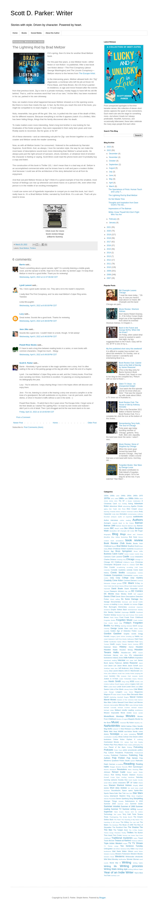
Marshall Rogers (123, 697)
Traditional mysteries (122, 838)
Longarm (119, 692)
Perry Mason (118, 745)
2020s (111, 501)
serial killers (108, 783)
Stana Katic (113, 793)
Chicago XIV (109, 562)
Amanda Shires (115, 511)
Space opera (127, 790)
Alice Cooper (132, 509)
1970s (107, 498)
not (122, 734)
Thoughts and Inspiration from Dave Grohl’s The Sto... (123, 204)
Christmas (139, 562)
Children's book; (128, 562)
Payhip (140, 742)
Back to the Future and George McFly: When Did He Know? (129, 330)
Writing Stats (110, 869)
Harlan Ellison (122, 642)
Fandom (107, 615)
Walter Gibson (127, 851)
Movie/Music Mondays (114, 716)
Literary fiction (128, 689)
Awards (114, 523)
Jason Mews (122, 666)
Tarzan (127, 812)
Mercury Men (124, 705)
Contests (107, 575)
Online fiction (118, 739)
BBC (112, 528)
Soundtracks (116, 790)
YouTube (107, 875)
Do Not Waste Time (117, 199)
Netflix (110, 729)
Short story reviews (118, 788)
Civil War (139, 565)
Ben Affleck (129, 528)
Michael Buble (138, 705)
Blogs (123, 534)
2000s (136, 498)
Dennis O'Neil (109, 596)
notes (126, 734)
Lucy (21, 314)
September (114, 164)
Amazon (123, 511)
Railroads (139, 760)
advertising (126, 506)
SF (128, 782)
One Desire (133, 737)
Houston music (111, 650)
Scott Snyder (132, 780)
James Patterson (115, 663)
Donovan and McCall (129, 602)
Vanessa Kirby (125, 849)
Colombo (107, 570)
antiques (114, 517)
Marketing (113, 697)
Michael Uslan (109, 710)
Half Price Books (121, 639)
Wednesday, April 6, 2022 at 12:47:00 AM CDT (38, 277)
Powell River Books (28, 345)
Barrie (22, 265)
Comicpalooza (131, 573)
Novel (140, 734)
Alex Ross (121, 509)
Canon (126, 554)
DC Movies (109, 594)
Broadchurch (138, 549)
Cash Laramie (116, 557)
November (113, 157)
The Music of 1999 (126, 825)
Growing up (130, 636)
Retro (130, 769)
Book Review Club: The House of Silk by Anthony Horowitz (129, 404)
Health (112, 644)
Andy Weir (115, 514)
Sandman (131, 777)
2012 (109, 260)
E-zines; (120, 604)
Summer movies (112, 806)
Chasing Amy (121, 559)
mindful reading (128, 710)
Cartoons (107, 557)
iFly (130, 655)
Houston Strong (126, 650)
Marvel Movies (110, 700)
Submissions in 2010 (134, 801)
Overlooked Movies (111, 742)
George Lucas (117, 628)
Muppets (131, 719)
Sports (106, 793)
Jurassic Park (126, 676)
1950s (129, 496)
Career (131, 554)
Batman (139, 523)
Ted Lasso (117, 814)
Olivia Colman (123, 737)
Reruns (106, 769)
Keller (106, 681)
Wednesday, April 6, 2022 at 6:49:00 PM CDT (38, 355)
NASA (123, 726)
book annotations (117, 541)
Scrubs (140, 780)
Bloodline (107, 537)
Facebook (139, 612)
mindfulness (139, 710)
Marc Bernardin (132, 694)
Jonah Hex (121, 673)
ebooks (126, 604)
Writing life (110, 866)
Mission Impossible (111, 713)
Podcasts (108, 750)
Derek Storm (120, 596)
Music (115, 722)
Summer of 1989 (128, 806)
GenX (135, 626)
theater (140, 830)
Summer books (136, 804)
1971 (112, 498)
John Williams (112, 673)
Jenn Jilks (23, 329)
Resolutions (122, 769)
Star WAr (129, 793)
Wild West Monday (111, 859)
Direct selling (115, 599)
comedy (129, 570)
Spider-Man (138, 790)
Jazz (116, 668)
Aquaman (129, 517)
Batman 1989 (109, 526)
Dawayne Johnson (117, 591)
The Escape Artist (87, 73)
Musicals (123, 723)
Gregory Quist (115, 636)
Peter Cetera (128, 745)
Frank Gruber (138, 620)
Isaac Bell (133, 660)
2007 (109, 278)
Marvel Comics (136, 697)
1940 (117, 496)
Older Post (92, 423)
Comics (140, 573)
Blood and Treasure (135, 534)
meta (131, 705)
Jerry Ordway (135, 668)
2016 (109, 245)
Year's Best (138, 873)
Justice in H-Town (111, 679)
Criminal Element (130, 580)
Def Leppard (138, 594)
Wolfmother (122, 859)
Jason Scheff (133, 666)
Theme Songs (109, 833)
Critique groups (116, 583)
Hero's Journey (133, 644)
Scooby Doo (123, 780)
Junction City (114, 676)
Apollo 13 (121, 517)
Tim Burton (138, 833)
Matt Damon (138, 700)
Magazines (139, 692)
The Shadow (133, 827)
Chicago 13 (139, 559)
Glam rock (128, 628)
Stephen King (124, 796)
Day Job (127, 591)
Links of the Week (116, 689)
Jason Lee (112, 666)
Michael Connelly (110, 707)
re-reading (119, 764)
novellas (115, 737)
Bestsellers (113, 531)
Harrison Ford (133, 642)
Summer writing (129, 809)
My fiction (130, 723)
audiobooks (138, 517)
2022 (109, 150)
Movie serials (138, 713)
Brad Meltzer (24, 248)
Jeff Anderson (123, 668)
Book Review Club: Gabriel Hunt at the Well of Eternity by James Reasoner (130, 365)
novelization (108, 737)
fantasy (113, 615)
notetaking (132, 734)
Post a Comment (23, 417)
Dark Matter (133, 586)
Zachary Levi (115, 875)
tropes (125, 843)
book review (134, 540)
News (133, 729)
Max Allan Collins (110, 702)
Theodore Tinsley (120, 833)
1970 (141, 496)
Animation (123, 514)
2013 (109, 256)
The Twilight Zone (120, 830)
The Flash (117, 819)
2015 (109, 249)
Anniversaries (132, 514)
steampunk (114, 796)
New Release (126, 729)
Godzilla (106, 631)
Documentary (116, 602)
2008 (109, 274)
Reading (129, 763)
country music (138, 575)
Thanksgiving (113, 817)
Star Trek (122, 793)
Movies (130, 716)
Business (108, 554)
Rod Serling (116, 775)
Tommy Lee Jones (128, 835)
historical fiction (110, 647)
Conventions (117, 575)
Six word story (133, 788)
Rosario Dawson (128, 775)
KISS (132, 681)
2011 (109, 264)
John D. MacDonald (131, 671)
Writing (126, 862)
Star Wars (138, 793)
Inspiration (139, 658)
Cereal (132, 557)
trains (135, 838)
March (112, 186)
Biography (107, 534)
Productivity (128, 753)
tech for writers (137, 812)
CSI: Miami (128, 583)
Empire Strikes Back (119, 609)
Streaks (121, 801)
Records (125, 767)
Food (121, 617)
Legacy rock (134, 684)
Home (15, 33)
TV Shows (137, 843)
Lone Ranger (109, 692)
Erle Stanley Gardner (112, 612)
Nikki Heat (113, 731)
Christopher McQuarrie (112, 565)
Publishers (123, 755)
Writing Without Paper (135, 869)
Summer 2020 (110, 804)
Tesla (134, 814)
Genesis (129, 626)
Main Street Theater (119, 694)
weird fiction (138, 851)
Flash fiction (114, 617)
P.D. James (124, 742)
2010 (109, 267)
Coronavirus (127, 575)
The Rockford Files (119, 827)
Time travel (108, 835)
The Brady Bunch (125, 817)
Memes (140, 702)
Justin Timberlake (125, 679)
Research (113, 769)
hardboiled (112, 642)
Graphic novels (130, 634)
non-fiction (128, 731)
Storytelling (138, 798)
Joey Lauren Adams (116, 671)
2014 (109, 253)
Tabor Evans (118, 812)
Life (137, 687)
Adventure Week (116, 506)
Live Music (138, 689)
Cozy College (122, 578)
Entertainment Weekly (135, 609)
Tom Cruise (117, 835)
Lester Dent (130, 687)
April (111, 183)
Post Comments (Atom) (33, 427)
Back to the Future (126, 523)
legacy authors (125, 684)
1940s (123, 496)
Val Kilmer (116, 849)
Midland (118, 710)
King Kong (125, 681)
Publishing (133, 755)
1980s (121, 498)
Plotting (129, 747)
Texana (140, 814)
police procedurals (130, 750)
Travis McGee (109, 840)
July (111, 172)
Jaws (112, 668)
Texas (106, 817)
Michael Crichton (124, 707)
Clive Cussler (109, 567)
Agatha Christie (137, 506)
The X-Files (133, 830)
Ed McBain (134, 604)
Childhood (118, 562)
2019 (109, 234)
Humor (140, 652)
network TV (116, 729)
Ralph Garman (109, 764)
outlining (140, 739)
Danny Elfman (124, 586)
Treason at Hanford (123, 840)
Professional (139, 753)
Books (24, 33)
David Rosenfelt (130, 588)
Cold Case (139, 567)
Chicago (130, 559)
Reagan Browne (115, 767)
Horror (131, 647)
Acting (130, 503)
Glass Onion (138, 628)
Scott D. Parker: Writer (42, 13)
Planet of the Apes (117, 747)
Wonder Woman (133, 859)
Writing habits (138, 863)
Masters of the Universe (125, 700)
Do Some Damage (129, 599)
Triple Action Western (113, 843)
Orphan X (130, 739)
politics (140, 750)
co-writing (130, 567)
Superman (108, 812)
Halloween (130, 639)
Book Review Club (114, 543)
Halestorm (111, 639)
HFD (141, 644)
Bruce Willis (138, 551)
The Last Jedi (134, 822)
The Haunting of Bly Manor (130, 819)
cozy (112, 578)
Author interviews (111, 520)
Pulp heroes (132, 758)
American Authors (132, 511)
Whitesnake (129, 857)
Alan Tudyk (113, 509)
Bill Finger (139, 531)
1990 (126, 498)
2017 (109, 242)
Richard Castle (118, 772)
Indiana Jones (118, 658)
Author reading (125, 520)
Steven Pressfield (110, 798)
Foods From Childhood (133, 617)
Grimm (123, 636)
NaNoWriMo (112, 725)
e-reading (113, 604)
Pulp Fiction (118, 758)
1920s (106, 496)
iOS (127, 660)
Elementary (122, 607)
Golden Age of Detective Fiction (123, 631)
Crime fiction (117, 580)
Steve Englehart (137, 796)
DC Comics (137, 591)
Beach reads (119, 528)
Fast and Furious (128, 615)
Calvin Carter (117, 554)
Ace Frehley (122, 503)
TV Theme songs (111, 846)
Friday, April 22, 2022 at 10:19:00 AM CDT (36, 412)
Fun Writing (115, 626)
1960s (135, 496)
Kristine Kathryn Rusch (111, 684)
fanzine (119, 615)
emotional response (135, 607)
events (132, 612)
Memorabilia (114, 705)
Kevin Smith (115, 681)
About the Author (52, 33)
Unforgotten (108, 849)
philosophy (136, 745)
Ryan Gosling (121, 777)
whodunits (139, 857)
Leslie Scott (121, 687)
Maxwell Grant (123, 702)
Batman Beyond (121, 526)
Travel (140, 838)
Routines (140, 775)
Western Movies (137, 854)
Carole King (139, 554)
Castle (126, 556)
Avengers (107, 523)
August (112, 168)
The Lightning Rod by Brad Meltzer (123, 195)
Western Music (109, 857)
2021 (109, 227)
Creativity (108, 580)
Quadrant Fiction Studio (121, 760)
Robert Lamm (132, 772)
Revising (135, 769)
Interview (121, 660)
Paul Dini (133, 742)
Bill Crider (130, 531)
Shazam (112, 785)
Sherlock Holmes (124, 785)
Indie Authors (128, 658)
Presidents (119, 753)
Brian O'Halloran (114, 549)
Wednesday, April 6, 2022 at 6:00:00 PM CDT (38, 305)
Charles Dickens (110, 559)
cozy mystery (136, 578)
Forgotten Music (124, 620)
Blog (115, 534)
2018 (109, 238)
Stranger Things (110, 801)
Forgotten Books (109, 620)
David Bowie (117, 588)
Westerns (120, 856)
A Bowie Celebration (133, 501)
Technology (108, 814)
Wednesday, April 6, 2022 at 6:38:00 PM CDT (38, 321)
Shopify (135, 785)
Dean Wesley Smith (124, 594)
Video (132, 849)
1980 (116, 498)
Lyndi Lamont (25, 285)
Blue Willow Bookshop (119, 537)
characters (139, 557)
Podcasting (138, 747)
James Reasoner (130, 663)
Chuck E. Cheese (128, 565)
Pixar (105, 747)
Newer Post (18, 423)
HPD (134, 652)
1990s (131, 498)
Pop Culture (109, 753)
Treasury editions (137, 840)
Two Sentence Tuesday (131, 846)
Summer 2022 (123, 804)
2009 (109, 271)
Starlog (106, 796)
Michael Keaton (137, 707)
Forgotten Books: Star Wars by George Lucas (130, 466)
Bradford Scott (133, 546)
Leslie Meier (112, 687)
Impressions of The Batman (120, 208)
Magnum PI (108, 694)
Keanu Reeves (137, 679)
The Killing (125, 822)
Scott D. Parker (26, 363)
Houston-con (126, 652)
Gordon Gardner (113, 633)
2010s (106, 501)
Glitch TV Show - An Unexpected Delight (127, 385)
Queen (132, 760)
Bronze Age (109, 551)
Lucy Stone (128, 692)
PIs (142, 745)
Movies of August (122, 719)
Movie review (126, 713)
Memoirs (107, 705)
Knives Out (139, 681)
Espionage (125, 612)
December (113, 154)
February (113, 219)
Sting (131, 798)
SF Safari (134, 783)
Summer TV (116, 809)
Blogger (102, 898)
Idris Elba (123, 655)
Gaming (123, 626)
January (112, 223)
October (112, 161)
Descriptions (130, 596)
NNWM (120, 731)
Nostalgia (114, 734)
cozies (106, 578)
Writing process (131, 866)
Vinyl (136, 849)
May (111, 179)
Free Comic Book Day (113, 623)
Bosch (114, 546)
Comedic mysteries (118, 570)
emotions (107, 609)
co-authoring (121, 567)
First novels (139, 615)
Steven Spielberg (122, 798)
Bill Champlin (122, 531)
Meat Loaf (133, 702)
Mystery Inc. (139, 723)
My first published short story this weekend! (124, 349)
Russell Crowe (109, 777)
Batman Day (132, 526)
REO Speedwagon (135, 767)
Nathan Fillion (131, 726)
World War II (115, 863)
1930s (112, 496)
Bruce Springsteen (123, 551)
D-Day (137, 583)
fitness (106, 617)
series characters (119, 783)
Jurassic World (137, 676)
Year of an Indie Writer (118, 872)
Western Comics (109, 854)
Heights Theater (121, 644)
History (122, 647)
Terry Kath (126, 814)
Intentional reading (110, 660)
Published (114, 755)
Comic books (118, 572)
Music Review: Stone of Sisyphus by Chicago (128, 445)
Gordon (140, 631)
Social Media (36, 33)
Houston (139, 647)
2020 (109, 231)
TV (129, 843)
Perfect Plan (108, 745)
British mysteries (127, 549)
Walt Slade (116, 851)
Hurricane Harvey (111, 655)
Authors (137, 519)
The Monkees (113, 825)
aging (105, 509)
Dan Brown (115, 586)
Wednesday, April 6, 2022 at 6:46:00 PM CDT (38, 336)
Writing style (122, 869)
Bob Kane (133, 537)
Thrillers (33, 248)
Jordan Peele (129, 673)
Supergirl (140, 809)
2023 (109, 147)
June (111, 175)
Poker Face (118, 750)
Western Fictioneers (122, 854)
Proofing (106, 755)
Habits (137, 636)
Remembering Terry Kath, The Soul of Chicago (129, 424)
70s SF (122, 501)
